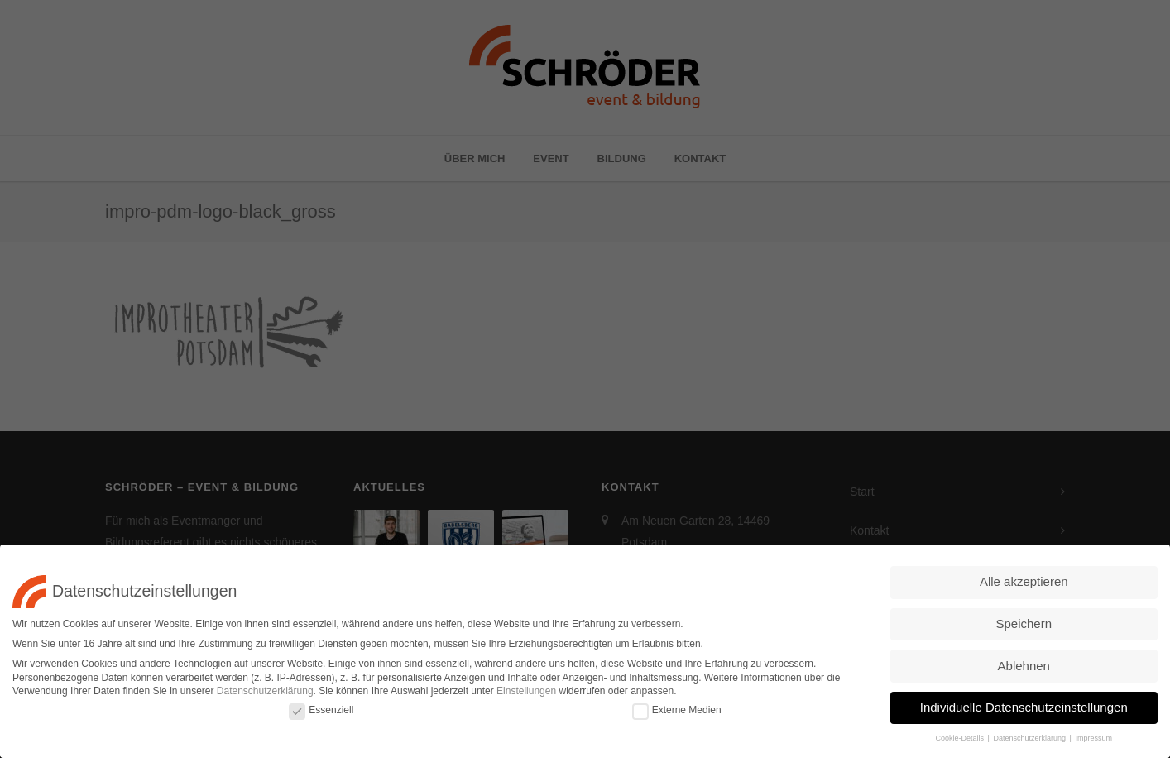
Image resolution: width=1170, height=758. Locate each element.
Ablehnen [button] (1024, 662)
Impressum (1093, 735)
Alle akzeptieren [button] (1024, 578)
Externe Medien (677, 707)
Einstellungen (526, 687)
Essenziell (321, 707)
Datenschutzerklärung (265, 687)
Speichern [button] (1023, 620)
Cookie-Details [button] (961, 735)
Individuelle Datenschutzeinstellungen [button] (1024, 704)
